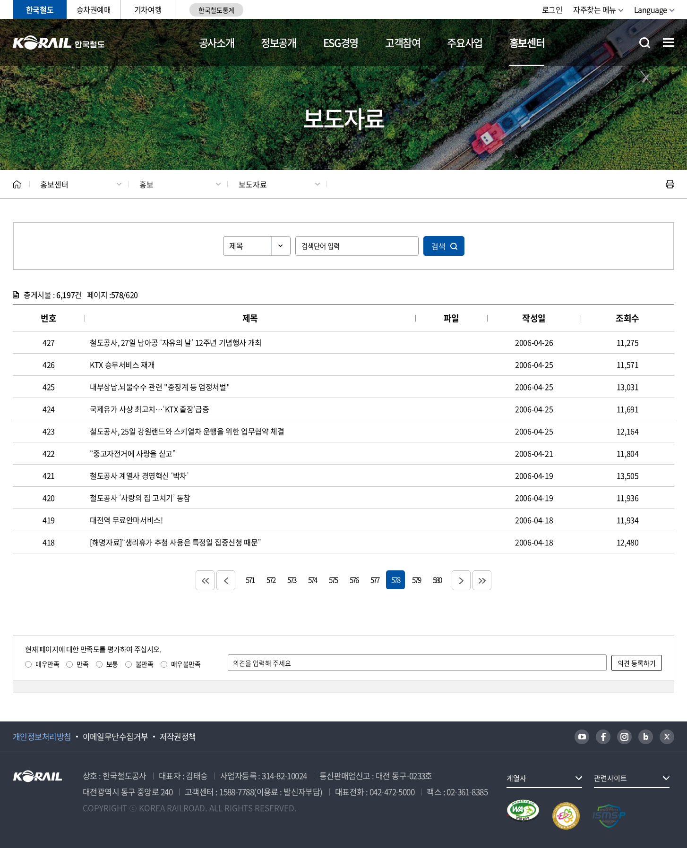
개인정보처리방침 (42, 736)
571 (250, 579)
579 (416, 579)
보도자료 (253, 184)
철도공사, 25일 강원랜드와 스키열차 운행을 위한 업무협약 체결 (187, 431)
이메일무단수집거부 (115, 736)
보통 (112, 664)
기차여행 (148, 9)
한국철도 (39, 9)
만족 (82, 664)
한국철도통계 (216, 10)
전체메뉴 (668, 42)
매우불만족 (186, 664)
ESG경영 (340, 42)
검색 (438, 246)
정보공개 (278, 42)
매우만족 (47, 664)
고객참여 (403, 42)
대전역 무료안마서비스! (126, 520)
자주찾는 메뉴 (594, 9)
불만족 (145, 664)
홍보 (146, 184)
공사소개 (216, 42)
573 (291, 579)
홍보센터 (527, 42)
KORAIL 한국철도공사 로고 (59, 42)
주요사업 (464, 42)
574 (312, 579)
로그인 (552, 9)
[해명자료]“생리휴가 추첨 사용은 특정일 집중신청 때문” (175, 542)
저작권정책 (178, 736)
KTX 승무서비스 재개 (122, 364)
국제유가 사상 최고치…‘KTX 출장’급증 (149, 409)
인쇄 (670, 184)
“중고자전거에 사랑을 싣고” (133, 453)
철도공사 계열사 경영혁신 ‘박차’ (139, 475)
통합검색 (644, 42)
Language (650, 9)
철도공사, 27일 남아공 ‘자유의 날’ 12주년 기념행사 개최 (176, 342)
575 (333, 579)
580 (437, 579)
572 (270, 579)
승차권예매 (94, 9)
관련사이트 (610, 778)
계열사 (516, 778)
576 (354, 579)
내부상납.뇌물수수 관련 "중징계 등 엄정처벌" (160, 386)
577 (374, 579)
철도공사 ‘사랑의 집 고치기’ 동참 (140, 497)
